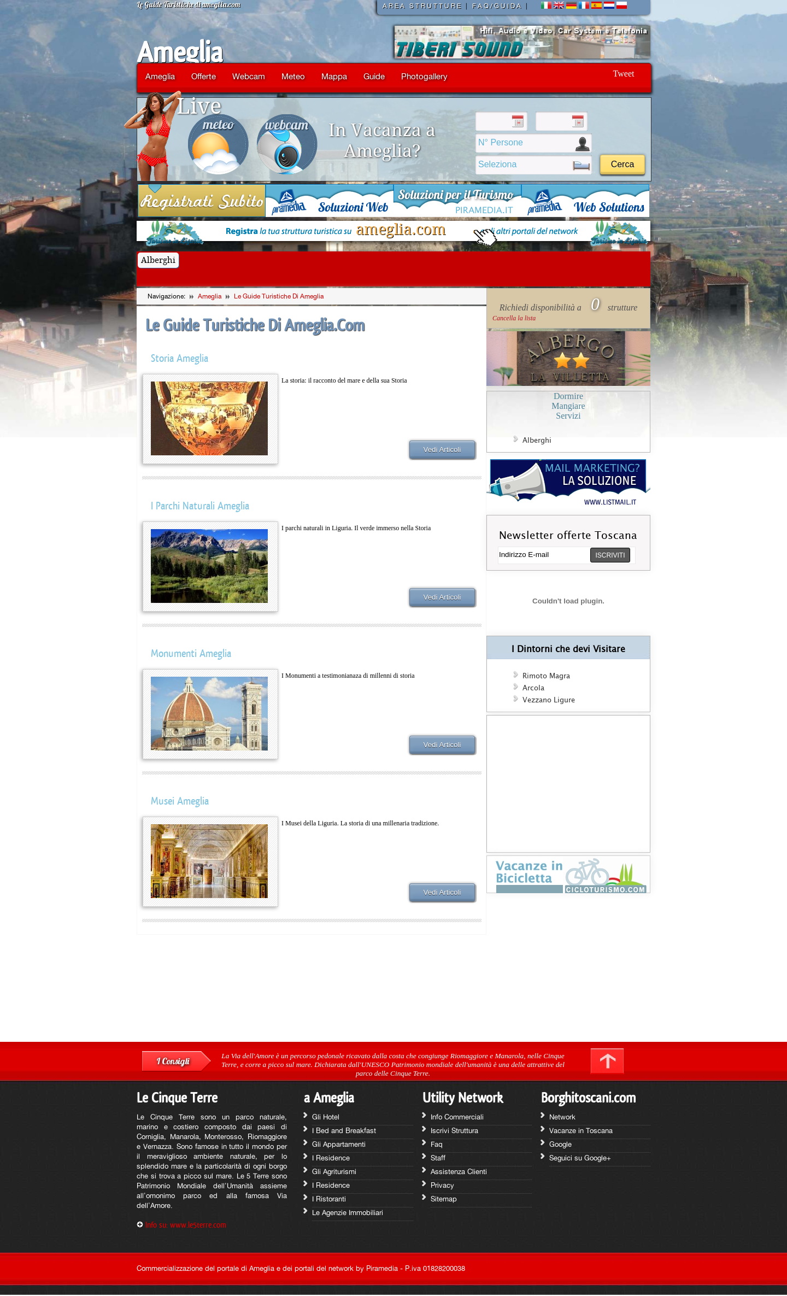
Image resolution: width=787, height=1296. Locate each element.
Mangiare (568, 406)
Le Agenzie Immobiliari (347, 1212)
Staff (438, 1157)
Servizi (568, 415)
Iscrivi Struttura (454, 1130)
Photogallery (424, 76)
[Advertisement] (568, 971)
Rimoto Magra (546, 676)
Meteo (293, 76)
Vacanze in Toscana (581, 1130)
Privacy (442, 1185)
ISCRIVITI (610, 555)
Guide (374, 76)
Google (560, 1144)
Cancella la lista (514, 318)
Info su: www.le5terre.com (185, 1224)
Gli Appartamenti (339, 1144)
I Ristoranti (329, 1198)
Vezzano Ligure (548, 700)
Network (562, 1116)
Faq (437, 1144)
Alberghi (158, 260)
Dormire (568, 396)
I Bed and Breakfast (344, 1130)
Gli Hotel (325, 1116)
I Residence (331, 1157)
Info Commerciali (457, 1116)
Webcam (248, 76)
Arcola (533, 688)
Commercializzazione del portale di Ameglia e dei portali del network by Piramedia (267, 1268)
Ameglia (179, 52)
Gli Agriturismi (334, 1171)
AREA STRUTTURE (422, 6)
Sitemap (444, 1198)
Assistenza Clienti (459, 1171)
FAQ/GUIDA (497, 6)
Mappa (334, 76)
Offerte (203, 76)
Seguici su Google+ (580, 1157)
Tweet (624, 73)
